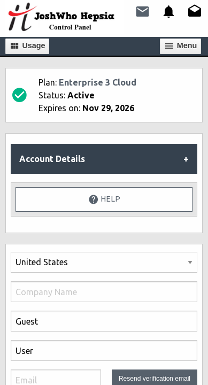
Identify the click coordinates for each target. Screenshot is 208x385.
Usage (27, 46)
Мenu (180, 46)
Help (104, 199)
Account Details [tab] (52, 159)
